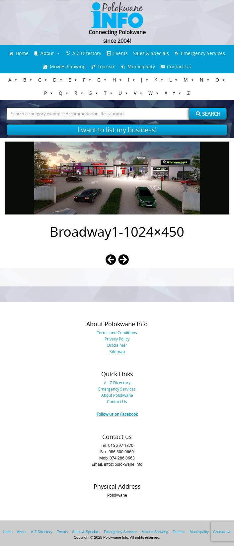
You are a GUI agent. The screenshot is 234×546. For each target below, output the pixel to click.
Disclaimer (117, 345)
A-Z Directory (86, 53)
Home (22, 53)
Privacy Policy (117, 338)
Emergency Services (203, 53)
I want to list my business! (117, 129)
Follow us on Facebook (117, 414)
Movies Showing (68, 66)
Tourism (107, 66)
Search (208, 113)
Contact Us (179, 66)
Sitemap (117, 351)
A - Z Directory (117, 382)
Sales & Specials (151, 53)
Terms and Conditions (117, 332)
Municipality (141, 66)
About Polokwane (117, 395)
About (47, 53)
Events (120, 53)
